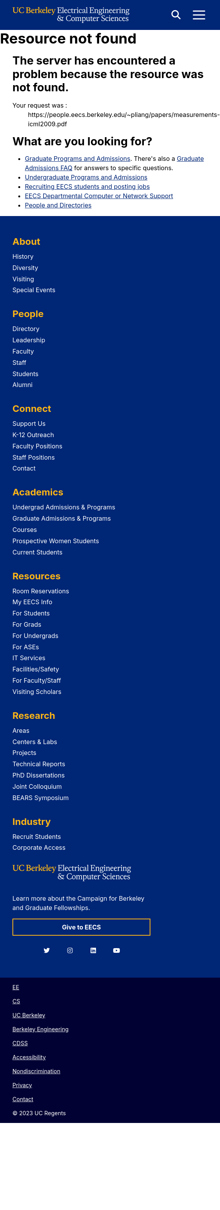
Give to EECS (81, 927)
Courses (24, 530)
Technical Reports (38, 764)
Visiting (23, 279)
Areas (21, 730)
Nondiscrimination (36, 1071)
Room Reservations (40, 591)
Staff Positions (33, 457)
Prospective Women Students (55, 541)
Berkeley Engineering (40, 1029)
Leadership (28, 340)
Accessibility (29, 1057)
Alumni (22, 385)
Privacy (22, 1085)
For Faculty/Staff (36, 680)
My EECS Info (32, 602)
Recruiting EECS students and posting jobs (87, 186)
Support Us (28, 423)
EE (15, 987)
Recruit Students (36, 836)
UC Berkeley (28, 1015)
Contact (23, 468)
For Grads (26, 624)
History (22, 256)
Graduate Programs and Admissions (77, 158)
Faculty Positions (37, 446)
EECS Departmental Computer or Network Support (99, 196)
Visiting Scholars (36, 692)
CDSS (20, 1043)
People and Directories (58, 205)
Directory (26, 329)
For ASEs (25, 647)
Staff (19, 362)
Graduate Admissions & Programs (61, 518)
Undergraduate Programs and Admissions (86, 177)
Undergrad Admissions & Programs (63, 507)
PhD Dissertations (38, 775)
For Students (31, 613)
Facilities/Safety (35, 669)
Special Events (33, 290)
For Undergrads (35, 636)
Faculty (23, 351)
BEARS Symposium (40, 798)
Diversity (25, 268)
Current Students (37, 552)
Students (25, 374)
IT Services (28, 658)
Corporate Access (38, 847)
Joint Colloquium (37, 786)
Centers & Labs (34, 742)
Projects (24, 753)
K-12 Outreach (33, 435)
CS (16, 1001)
